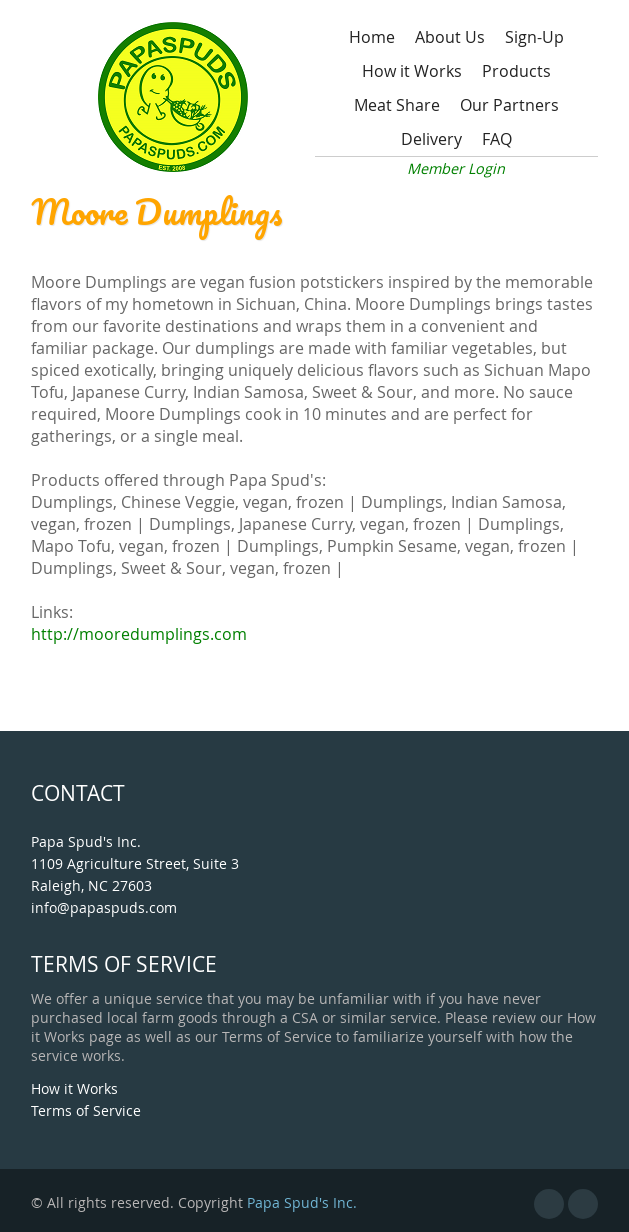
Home (372, 37)
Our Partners (509, 105)
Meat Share (397, 105)
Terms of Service (86, 1110)
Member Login (456, 168)
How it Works (412, 71)
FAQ (497, 139)
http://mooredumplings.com (139, 634)
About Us (450, 37)
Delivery (431, 139)
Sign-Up (534, 37)
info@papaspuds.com (104, 907)
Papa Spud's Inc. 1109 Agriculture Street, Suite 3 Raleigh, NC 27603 (135, 863)
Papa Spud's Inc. (302, 1202)
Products (516, 71)
